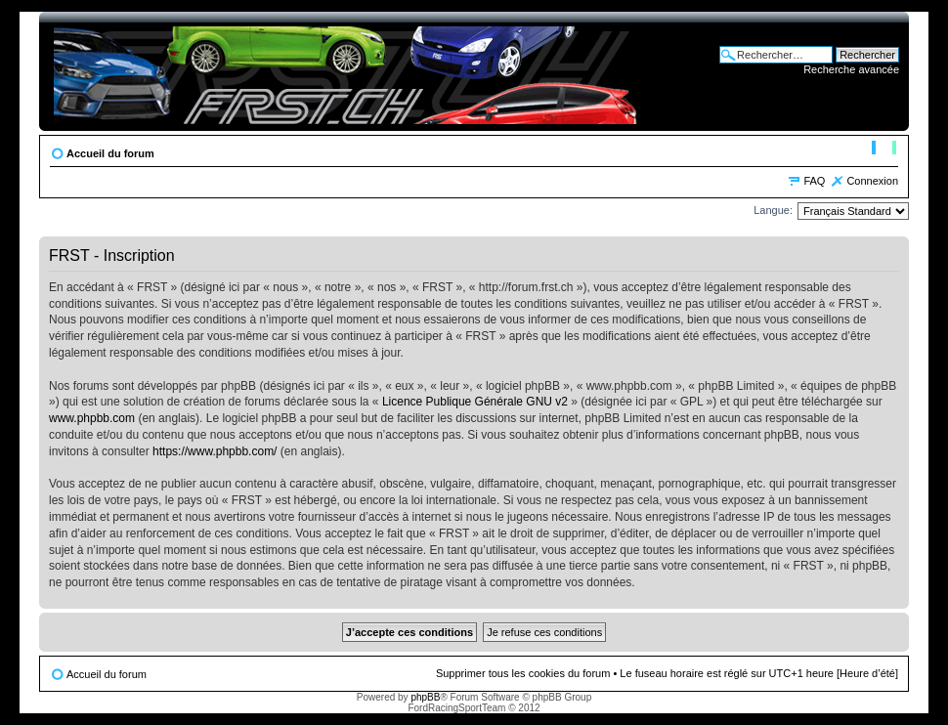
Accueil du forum (110, 153)
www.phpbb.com (92, 418)
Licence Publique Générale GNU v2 (475, 401)
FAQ (814, 181)
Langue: (773, 210)
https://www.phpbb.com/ (214, 451)
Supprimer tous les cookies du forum (523, 673)
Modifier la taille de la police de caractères (884, 149)
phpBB (425, 697)
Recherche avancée (851, 69)
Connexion (872, 181)
